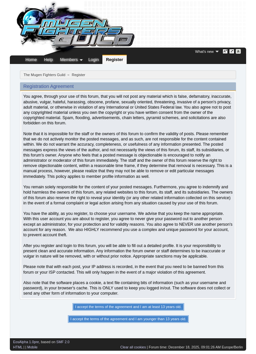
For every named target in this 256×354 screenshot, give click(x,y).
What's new (204, 51)
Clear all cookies (133, 347)
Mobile (32, 347)
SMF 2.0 (63, 342)
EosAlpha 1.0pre (26, 342)
